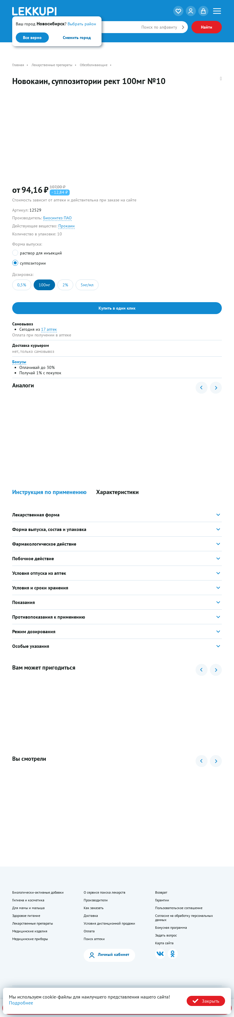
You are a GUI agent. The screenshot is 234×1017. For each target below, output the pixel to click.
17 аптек (49, 329)
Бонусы (19, 361)
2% (65, 285)
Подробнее (21, 1003)
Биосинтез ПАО (57, 218)
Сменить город (77, 37)
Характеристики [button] (117, 492)
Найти (206, 27)
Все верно (32, 37)
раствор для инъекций (41, 253)
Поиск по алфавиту (159, 27)
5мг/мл (87, 285)
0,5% (21, 285)
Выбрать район (82, 24)
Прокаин (66, 226)
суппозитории (33, 263)
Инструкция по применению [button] (49, 492)
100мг (44, 285)
